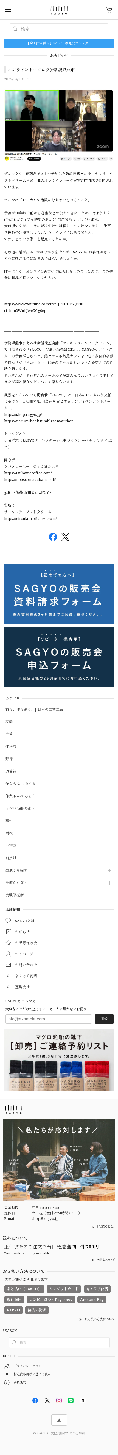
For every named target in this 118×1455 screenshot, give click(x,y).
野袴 (9, 759)
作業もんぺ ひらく (20, 796)
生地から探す (16, 870)
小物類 (10, 846)
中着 (9, 734)
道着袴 (10, 771)
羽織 (9, 722)
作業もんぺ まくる (20, 784)
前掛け (10, 858)
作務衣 (10, 747)
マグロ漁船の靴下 (20, 808)
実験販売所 (14, 895)
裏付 (9, 821)
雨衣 (9, 833)
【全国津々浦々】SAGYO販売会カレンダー (59, 43)
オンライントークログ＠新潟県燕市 (41, 69)
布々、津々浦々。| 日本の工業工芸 (34, 709)
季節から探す (16, 883)
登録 (104, 1019)
